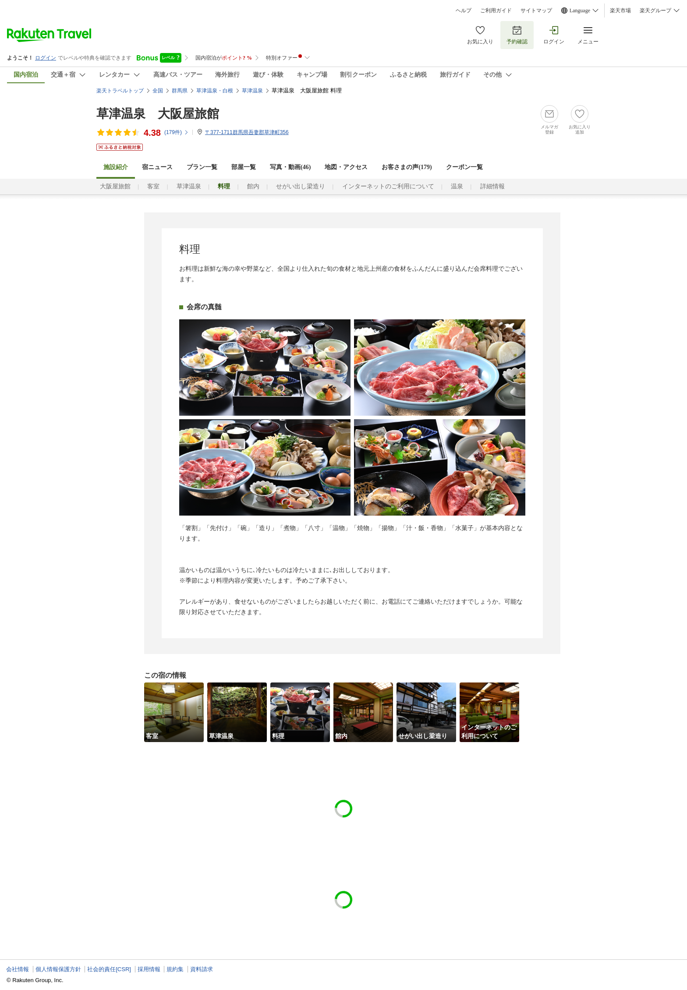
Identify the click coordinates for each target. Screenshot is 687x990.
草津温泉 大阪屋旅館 (157, 113)
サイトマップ (536, 10)
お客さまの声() (407, 167)
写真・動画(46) (290, 167)
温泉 (457, 186)
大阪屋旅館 (115, 186)
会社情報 (17, 969)
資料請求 (201, 969)
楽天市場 (620, 10)
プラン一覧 (202, 167)
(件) (176, 132)
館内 (253, 186)
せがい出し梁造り (300, 186)
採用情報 (149, 969)
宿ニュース (157, 167)
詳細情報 (492, 186)
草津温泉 (189, 186)
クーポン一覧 (464, 167)
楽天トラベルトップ (120, 91)
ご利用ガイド (496, 10)
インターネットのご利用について (388, 186)
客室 (153, 186)
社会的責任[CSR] (109, 969)
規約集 (175, 969)
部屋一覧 (243, 167)
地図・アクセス (346, 167)
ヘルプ (463, 10)
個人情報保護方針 (58, 969)
